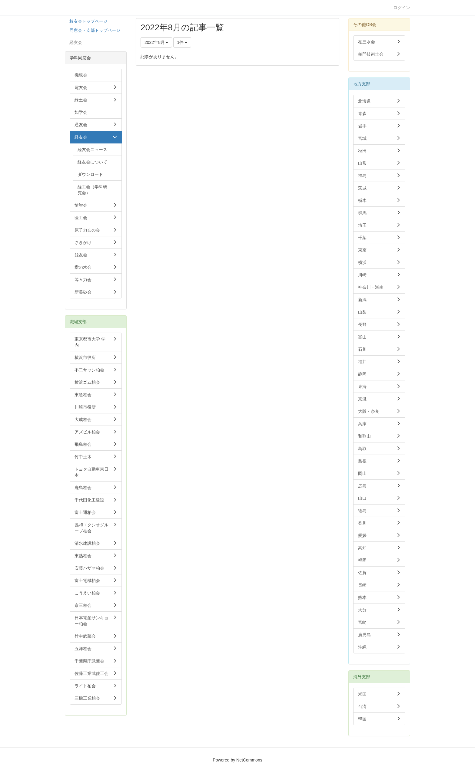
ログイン (401, 7)
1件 (182, 42)
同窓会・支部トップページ (94, 30)
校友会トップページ (88, 21)
